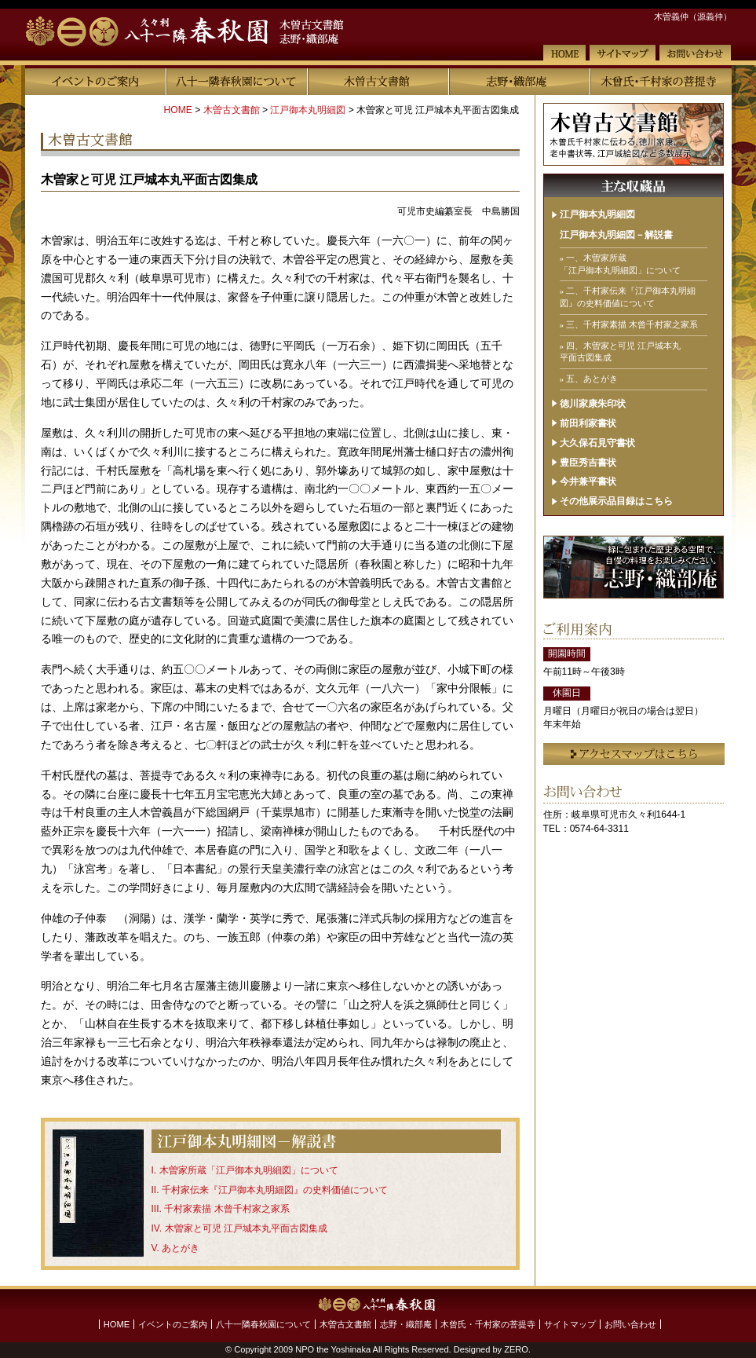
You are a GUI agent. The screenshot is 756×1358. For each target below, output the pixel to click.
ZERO (516, 1349)
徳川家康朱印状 (593, 403)
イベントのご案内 (95, 81)
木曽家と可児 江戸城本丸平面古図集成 (246, 1228)
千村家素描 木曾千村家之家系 (226, 1208)
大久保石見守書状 (597, 442)
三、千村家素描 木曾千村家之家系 (632, 324)
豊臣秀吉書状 (588, 462)
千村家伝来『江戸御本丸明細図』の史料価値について (275, 1189)
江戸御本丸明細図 (307, 109)
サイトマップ (623, 53)
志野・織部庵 (519, 81)
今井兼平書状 (588, 481)
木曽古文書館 (378, 81)
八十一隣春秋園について (237, 81)
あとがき (180, 1248)
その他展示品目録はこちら (616, 501)
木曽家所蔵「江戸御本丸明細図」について (248, 1170)
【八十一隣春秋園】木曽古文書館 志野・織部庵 (207, 31)
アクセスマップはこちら (634, 754)
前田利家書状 (588, 423)
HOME (564, 53)
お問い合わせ (695, 53)
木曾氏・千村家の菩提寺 (661, 81)
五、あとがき (592, 378)
